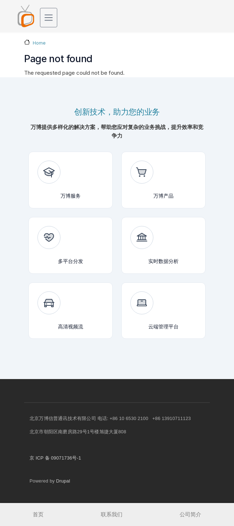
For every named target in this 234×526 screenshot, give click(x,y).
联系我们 (111, 514)
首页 (38, 514)
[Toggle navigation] (48, 17)
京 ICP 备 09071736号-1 (55, 458)
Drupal (63, 481)
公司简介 (190, 514)
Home (39, 43)
